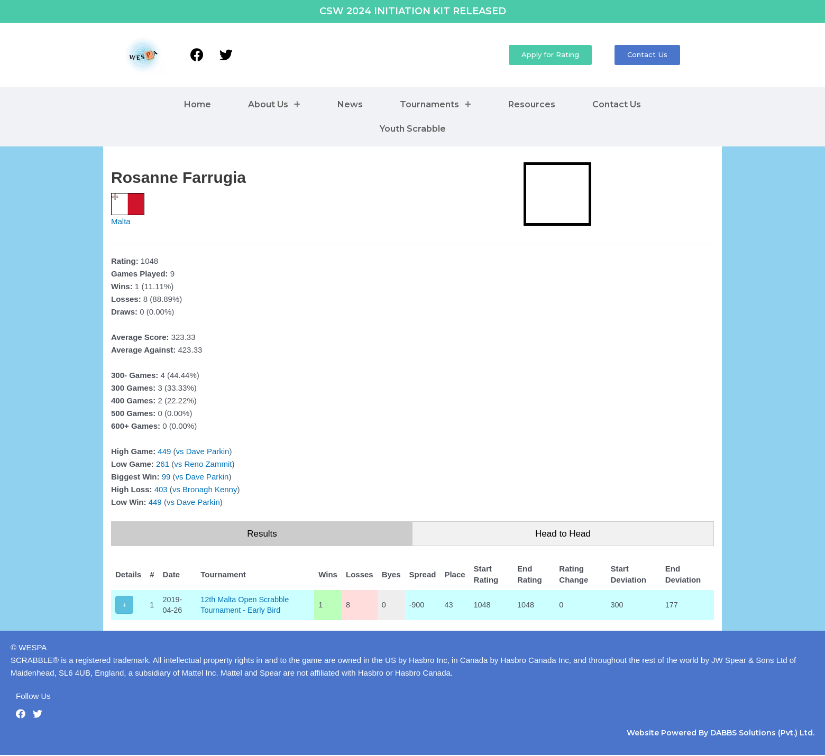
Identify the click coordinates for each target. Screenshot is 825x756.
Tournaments (435, 104)
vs (180, 451)
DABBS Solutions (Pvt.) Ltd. (762, 734)
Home (197, 104)
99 (166, 476)
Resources (531, 104)
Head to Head (563, 534)
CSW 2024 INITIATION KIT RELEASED (412, 11)
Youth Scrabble (413, 129)
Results (262, 534)
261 (162, 463)
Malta (121, 221)
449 (164, 451)
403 (161, 489)
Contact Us (616, 104)
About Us (274, 104)
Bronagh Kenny (209, 489)
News (350, 104)
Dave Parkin (208, 451)
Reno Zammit (208, 463)
